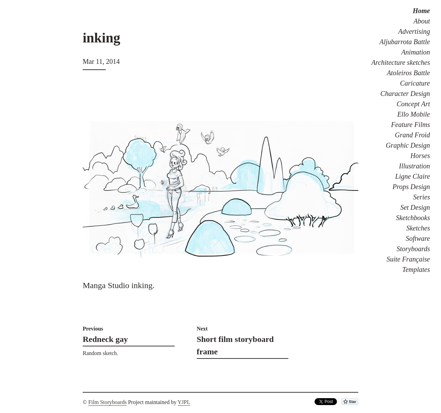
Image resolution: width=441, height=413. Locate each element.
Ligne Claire (412, 176)
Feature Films (410, 124)
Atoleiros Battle (408, 73)
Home (421, 10)
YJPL (184, 402)
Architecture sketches (400, 62)
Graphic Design (408, 145)
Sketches (418, 228)
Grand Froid (412, 135)
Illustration (414, 166)
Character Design (405, 93)
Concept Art (413, 104)
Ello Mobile (413, 114)
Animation (415, 52)
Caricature (415, 83)
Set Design (415, 207)
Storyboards (413, 249)
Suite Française (408, 259)
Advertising (414, 31)
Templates (416, 269)
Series (421, 197)
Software (418, 238)
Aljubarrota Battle (405, 42)
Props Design (411, 186)
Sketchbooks (413, 218)
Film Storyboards (107, 402)
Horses (420, 155)
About (421, 21)
